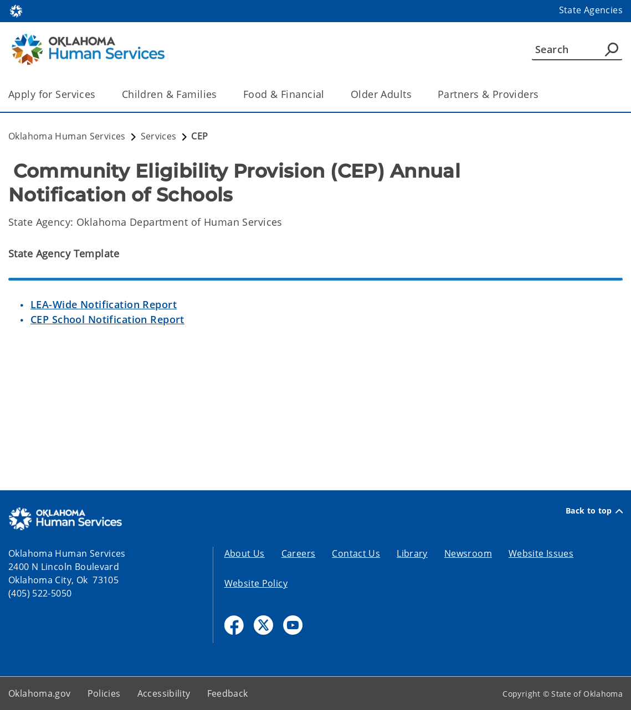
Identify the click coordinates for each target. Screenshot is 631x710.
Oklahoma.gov (39, 693)
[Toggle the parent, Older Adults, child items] (415, 94)
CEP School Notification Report (107, 319)
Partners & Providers (488, 94)
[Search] (577, 49)
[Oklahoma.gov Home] (16, 10)
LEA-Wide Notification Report (103, 304)
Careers (298, 553)
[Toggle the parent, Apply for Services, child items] (99, 94)
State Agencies (591, 10)
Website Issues (541, 553)
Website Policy (256, 583)
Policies (104, 693)
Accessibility (164, 693)
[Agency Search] (612, 49)
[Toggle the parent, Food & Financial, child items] (328, 94)
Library (412, 553)
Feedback (227, 693)
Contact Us (356, 553)
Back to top (594, 511)
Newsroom (468, 553)
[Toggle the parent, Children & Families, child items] (220, 94)
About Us (244, 553)
